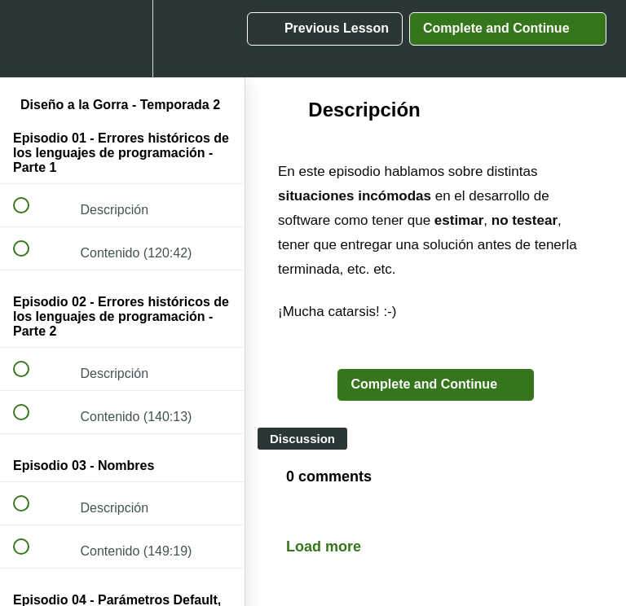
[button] (30, 38)
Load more (323, 546)
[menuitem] (122, 38)
